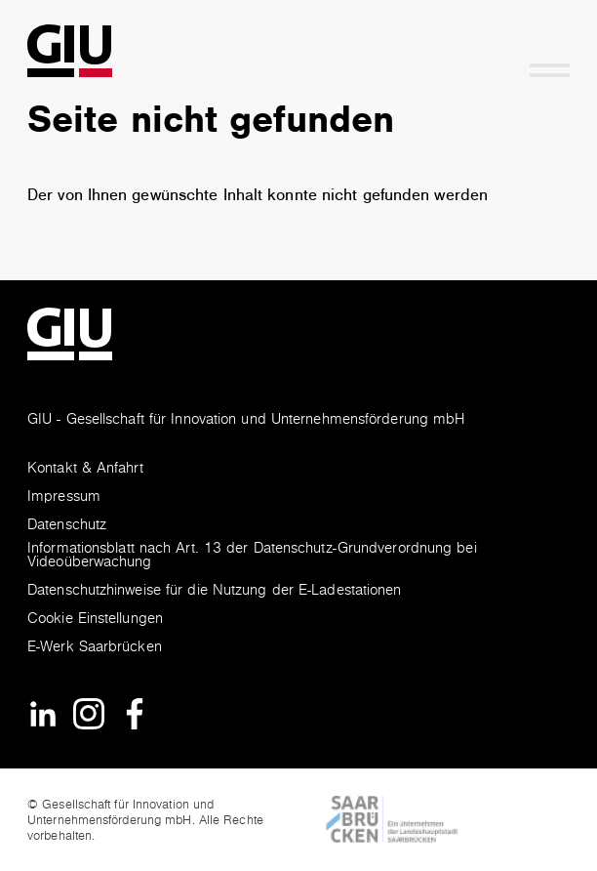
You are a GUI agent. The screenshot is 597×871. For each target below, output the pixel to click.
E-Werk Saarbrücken (94, 648)
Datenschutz (66, 525)
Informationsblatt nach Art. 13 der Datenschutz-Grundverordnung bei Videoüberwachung (252, 556)
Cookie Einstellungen (95, 619)
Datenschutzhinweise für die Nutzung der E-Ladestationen (214, 591)
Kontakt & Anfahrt (85, 469)
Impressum (63, 497)
